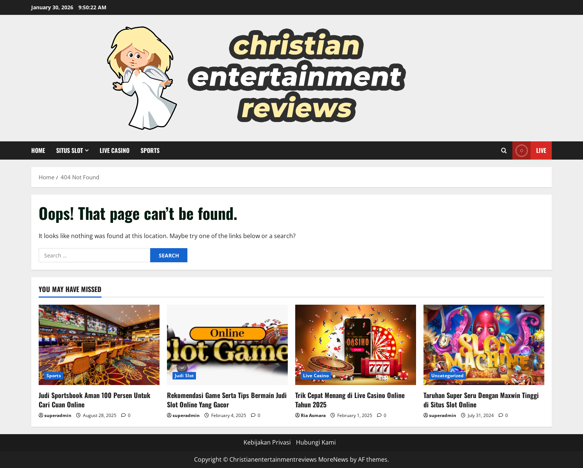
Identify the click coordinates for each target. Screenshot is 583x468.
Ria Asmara (313, 415)
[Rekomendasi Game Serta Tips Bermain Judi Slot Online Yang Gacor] (227, 345)
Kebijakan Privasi (267, 442)
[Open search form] (504, 150)
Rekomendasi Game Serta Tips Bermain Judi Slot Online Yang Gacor (227, 399)
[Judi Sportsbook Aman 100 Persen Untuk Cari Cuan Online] (99, 345)
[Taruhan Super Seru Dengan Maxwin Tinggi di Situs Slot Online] (483, 345)
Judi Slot (184, 375)
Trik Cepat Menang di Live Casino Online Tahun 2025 (350, 399)
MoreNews (333, 459)
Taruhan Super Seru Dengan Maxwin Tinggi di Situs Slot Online (481, 399)
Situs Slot (69, 150)
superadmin (57, 415)
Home (38, 150)
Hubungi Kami (316, 442)
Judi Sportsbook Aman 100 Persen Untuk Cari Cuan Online (94, 399)
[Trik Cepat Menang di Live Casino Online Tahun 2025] (355, 345)
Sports (150, 150)
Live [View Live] (529, 150)
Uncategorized (447, 375)
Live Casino (114, 150)
